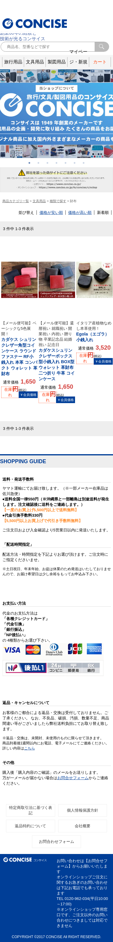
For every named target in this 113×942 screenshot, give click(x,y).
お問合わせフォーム (56, 841)
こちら (29, 748)
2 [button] (39, 163)
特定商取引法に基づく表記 (30, 810)
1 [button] (30, 163)
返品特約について (30, 826)
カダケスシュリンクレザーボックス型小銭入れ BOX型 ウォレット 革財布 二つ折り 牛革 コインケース (57, 351)
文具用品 (35, 61)
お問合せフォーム (73, 778)
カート (100, 61)
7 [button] (84, 163)
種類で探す (58, 201)
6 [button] (75, 163)
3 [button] (48, 163)
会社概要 (82, 826)
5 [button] (66, 163)
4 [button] (57, 163)
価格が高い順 (80, 212)
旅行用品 (13, 61)
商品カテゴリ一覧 (15, 201)
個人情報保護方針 (82, 810)
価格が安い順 (51, 212)
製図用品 (57, 61)
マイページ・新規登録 (78, 62)
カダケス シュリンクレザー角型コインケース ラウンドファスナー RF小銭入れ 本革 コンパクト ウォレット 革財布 (19, 348)
